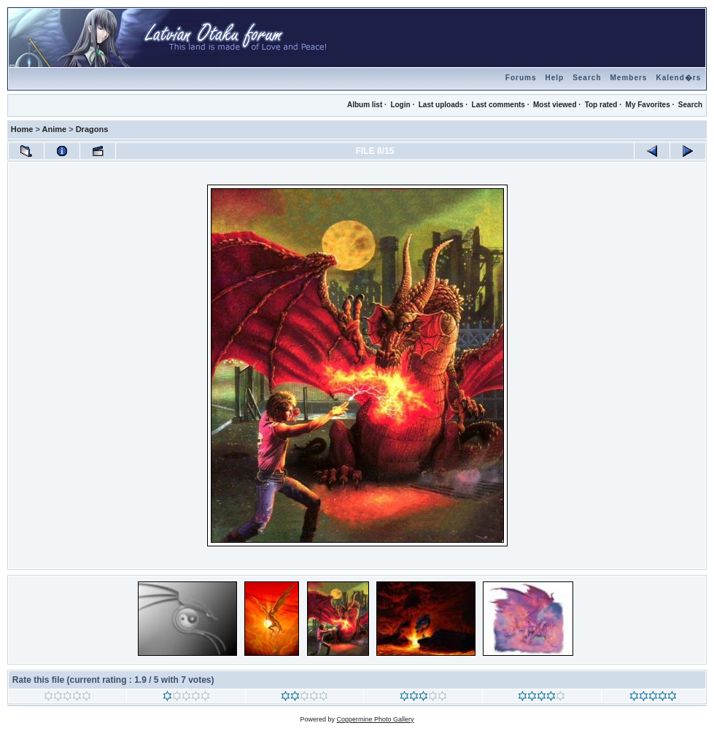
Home (22, 129)
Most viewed (554, 105)
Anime (54, 129)
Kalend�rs (678, 78)
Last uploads (441, 105)
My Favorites (648, 105)
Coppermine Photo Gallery (375, 719)
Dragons (92, 129)
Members (629, 78)
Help (554, 78)
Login (400, 105)
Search (587, 78)
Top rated (601, 105)
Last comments (498, 105)
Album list (364, 105)
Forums (521, 78)
